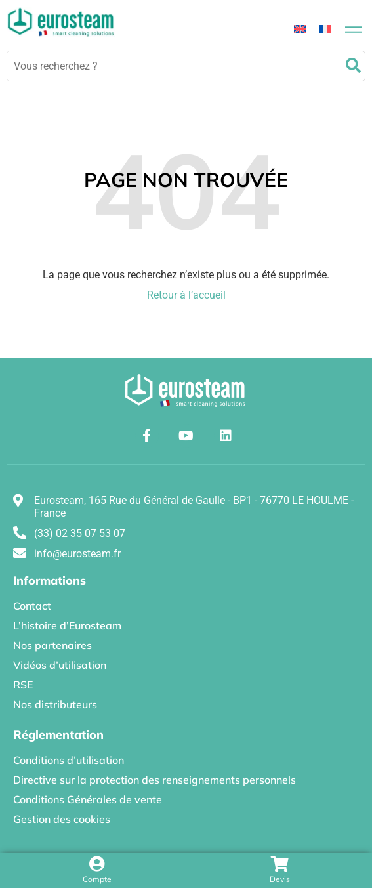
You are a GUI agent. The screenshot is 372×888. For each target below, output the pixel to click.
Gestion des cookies (61, 819)
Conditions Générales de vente (87, 799)
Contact (32, 605)
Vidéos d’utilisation (59, 664)
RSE (23, 684)
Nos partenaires (52, 645)
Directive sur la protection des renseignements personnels (154, 779)
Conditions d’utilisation (68, 760)
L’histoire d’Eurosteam (67, 625)
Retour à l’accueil (186, 295)
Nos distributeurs (55, 704)
